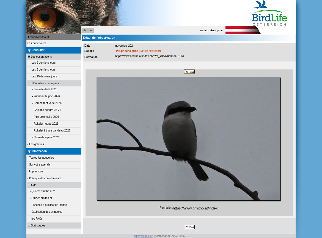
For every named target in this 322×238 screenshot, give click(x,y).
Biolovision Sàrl (143, 235)
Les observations (39, 56)
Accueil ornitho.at (38, 37)
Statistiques (36, 225)
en (91, 30)
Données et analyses (43, 83)
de (85, 30)
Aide (31, 185)
